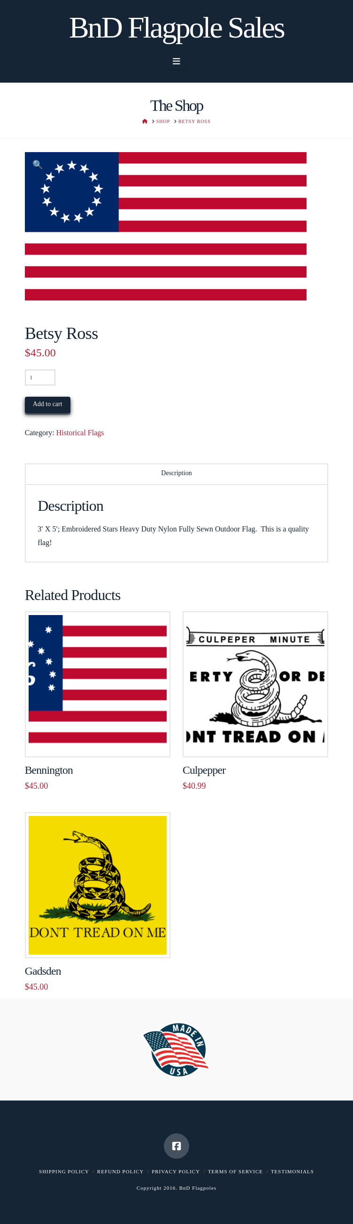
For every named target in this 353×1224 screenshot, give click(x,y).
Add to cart (47, 404)
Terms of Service (235, 1171)
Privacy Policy (176, 1171)
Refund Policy (120, 1171)
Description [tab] (176, 473)
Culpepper (204, 770)
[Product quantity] (40, 377)
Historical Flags (80, 433)
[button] (177, 61)
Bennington (49, 770)
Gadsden (43, 971)
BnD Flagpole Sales (176, 28)
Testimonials (292, 1171)
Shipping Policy (64, 1171)
